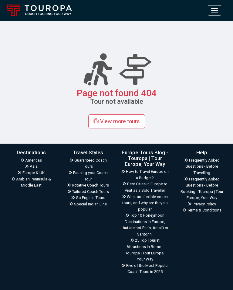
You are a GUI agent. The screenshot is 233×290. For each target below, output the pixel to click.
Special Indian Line (88, 204)
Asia (31, 166)
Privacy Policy (202, 204)
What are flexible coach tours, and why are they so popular (145, 202)
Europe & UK (31, 172)
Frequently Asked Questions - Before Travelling (202, 166)
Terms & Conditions (201, 210)
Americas (31, 160)
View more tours (116, 121)
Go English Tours (88, 197)
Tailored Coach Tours (88, 191)
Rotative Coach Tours (88, 185)
